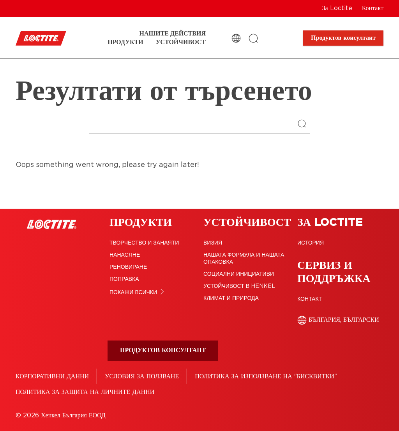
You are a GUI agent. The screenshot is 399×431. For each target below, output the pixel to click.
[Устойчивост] (181, 42)
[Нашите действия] (172, 34)
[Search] (304, 124)
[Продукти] (125, 42)
